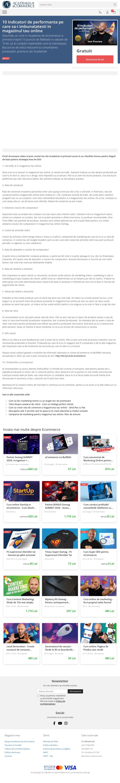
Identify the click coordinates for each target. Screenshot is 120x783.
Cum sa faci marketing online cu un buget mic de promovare (40, 401)
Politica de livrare (12, 753)
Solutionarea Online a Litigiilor (56, 749)
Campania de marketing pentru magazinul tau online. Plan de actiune (44, 414)
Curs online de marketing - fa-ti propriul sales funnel (98, 601)
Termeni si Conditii (13, 745)
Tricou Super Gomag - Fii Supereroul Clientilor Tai (58, 554)
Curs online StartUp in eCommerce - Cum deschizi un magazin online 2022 (21, 507)
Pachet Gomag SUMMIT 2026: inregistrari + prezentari (19, 459)
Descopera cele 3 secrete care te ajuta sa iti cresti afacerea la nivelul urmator (48, 411)
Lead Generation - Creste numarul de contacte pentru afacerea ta (20, 648)
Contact (8, 756)
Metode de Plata (50, 742)
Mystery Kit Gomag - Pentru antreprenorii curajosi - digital (56, 601)
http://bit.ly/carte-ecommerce (70, 356)
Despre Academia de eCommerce (20, 742)
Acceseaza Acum (95, 59)
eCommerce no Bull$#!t (58, 457)
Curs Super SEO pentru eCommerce (96, 554)
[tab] (60, 74)
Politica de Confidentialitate (52, 703)
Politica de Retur (50, 745)
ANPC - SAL (48, 756)
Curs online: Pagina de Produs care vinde (95, 648)
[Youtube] (60, 724)
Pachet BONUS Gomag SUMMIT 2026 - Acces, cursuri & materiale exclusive (57, 507)
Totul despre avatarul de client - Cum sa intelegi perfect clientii (41, 404)
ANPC (45, 753)
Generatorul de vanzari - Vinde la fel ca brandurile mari (59, 648)
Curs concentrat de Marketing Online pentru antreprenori (97, 459)
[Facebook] (54, 724)
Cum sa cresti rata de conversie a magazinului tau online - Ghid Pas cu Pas (47, 408)
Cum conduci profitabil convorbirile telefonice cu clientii (97, 507)
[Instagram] (65, 724)
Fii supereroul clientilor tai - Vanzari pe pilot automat (21, 554)
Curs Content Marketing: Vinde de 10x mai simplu (20, 601)
